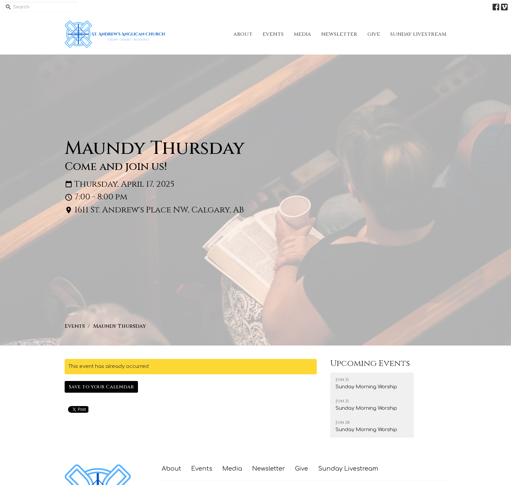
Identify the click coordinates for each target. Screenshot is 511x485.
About (242, 34)
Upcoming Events (370, 363)
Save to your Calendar (101, 386)
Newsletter (339, 34)
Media (302, 34)
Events (273, 34)
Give (373, 34)
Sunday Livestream (418, 34)
